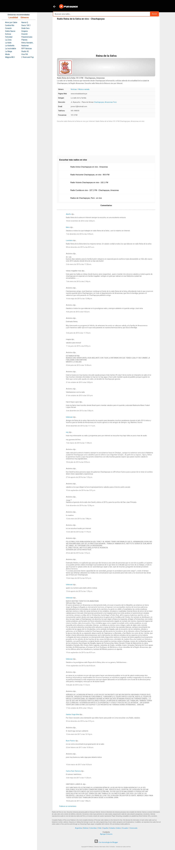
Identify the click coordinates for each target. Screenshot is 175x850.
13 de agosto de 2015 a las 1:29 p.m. (79, 591)
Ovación (24, 34)
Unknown (69, 417)
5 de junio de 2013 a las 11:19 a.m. (78, 333)
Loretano (69, 240)
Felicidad (8, 37)
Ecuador (125, 828)
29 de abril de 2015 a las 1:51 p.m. (78, 553)
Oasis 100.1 (26, 25)
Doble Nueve (10, 31)
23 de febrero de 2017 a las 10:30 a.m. (80, 747)
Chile (99, 828)
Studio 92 (25, 51)
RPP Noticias (26, 48)
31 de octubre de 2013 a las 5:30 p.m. (79, 382)
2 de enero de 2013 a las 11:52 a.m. (79, 264)
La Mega (8, 51)
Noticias (74, 89)
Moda (7, 54)
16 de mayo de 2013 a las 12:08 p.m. (79, 299)
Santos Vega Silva (72, 714)
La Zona (8, 40)
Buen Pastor (70, 741)
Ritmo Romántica (27, 43)
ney (67, 432)
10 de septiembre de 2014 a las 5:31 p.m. (81, 490)
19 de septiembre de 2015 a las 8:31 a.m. (81, 653)
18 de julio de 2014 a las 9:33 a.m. (78, 462)
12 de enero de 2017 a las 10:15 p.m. (79, 734)
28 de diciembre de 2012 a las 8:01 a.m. (80, 247)
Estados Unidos (115, 828)
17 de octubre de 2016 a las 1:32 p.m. (79, 708)
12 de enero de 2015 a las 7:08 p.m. (79, 519)
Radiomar (25, 46)
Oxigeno (24, 31)
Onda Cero (25, 28)
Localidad (13, 17)
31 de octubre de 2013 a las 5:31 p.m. (79, 395)
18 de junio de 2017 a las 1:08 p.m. (78, 801)
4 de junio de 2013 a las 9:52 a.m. (78, 312)
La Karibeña (9, 46)
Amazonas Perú (111, 102)
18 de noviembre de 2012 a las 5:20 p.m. (80, 221)
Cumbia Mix (9, 25)
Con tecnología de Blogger (106, 842)
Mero (68, 227)
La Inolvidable (10, 48)
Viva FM (24, 54)
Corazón (8, 28)
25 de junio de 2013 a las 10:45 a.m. (79, 365)
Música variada (83, 89)
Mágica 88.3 (10, 57)
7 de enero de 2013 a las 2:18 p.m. (78, 281)
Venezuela (133, 828)
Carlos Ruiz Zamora (73, 771)
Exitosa (8, 34)
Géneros (25, 17)
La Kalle (8, 43)
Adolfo (68, 214)
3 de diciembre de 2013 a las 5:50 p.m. (80, 411)
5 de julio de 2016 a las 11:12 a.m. (78, 685)
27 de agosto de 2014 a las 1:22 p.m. (79, 477)
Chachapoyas (99, 102)
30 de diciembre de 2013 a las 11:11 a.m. (80, 426)
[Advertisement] (106, 37)
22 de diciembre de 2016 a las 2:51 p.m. (80, 721)
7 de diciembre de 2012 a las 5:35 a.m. (80, 234)
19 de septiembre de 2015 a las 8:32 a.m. (81, 666)
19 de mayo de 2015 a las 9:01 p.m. (78, 578)
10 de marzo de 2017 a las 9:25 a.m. (79, 765)
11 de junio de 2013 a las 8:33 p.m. (78, 346)
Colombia (92, 828)
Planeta (24, 40)
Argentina (78, 828)
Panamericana (26, 37)
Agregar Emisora (106, 834)
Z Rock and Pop (27, 57)
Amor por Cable (11, 22)
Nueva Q (24, 22)
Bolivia (85, 828)
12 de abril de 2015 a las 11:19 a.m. (78, 532)
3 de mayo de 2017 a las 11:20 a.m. (78, 778)
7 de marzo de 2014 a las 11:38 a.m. (79, 443)
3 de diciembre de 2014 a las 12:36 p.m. (80, 506)
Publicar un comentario (67, 806)
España (105, 828)
